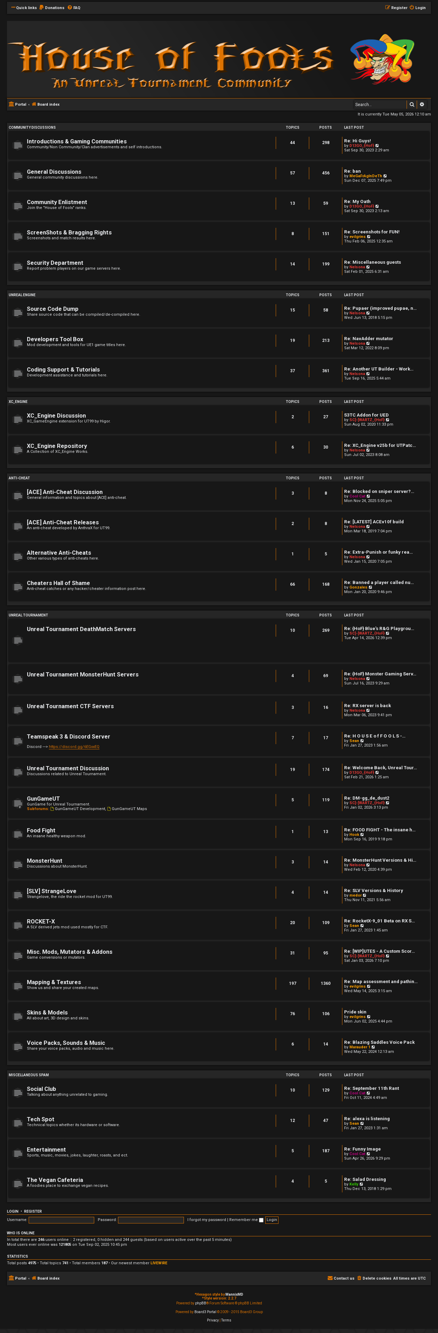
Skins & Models (47, 1012)
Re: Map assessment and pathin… (381, 981)
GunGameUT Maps (127, 809)
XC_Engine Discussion (56, 415)
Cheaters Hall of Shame (58, 583)
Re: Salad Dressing (365, 1179)
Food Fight (41, 830)
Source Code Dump (53, 309)
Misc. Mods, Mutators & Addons (69, 952)
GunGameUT (43, 798)
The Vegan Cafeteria (55, 1180)
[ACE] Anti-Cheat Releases (63, 522)
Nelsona (357, 267)
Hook (354, 834)
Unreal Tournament (28, 615)
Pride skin (355, 1011)
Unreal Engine (22, 295)
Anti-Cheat (19, 478)
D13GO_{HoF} (361, 145)
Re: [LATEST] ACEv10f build (374, 521)
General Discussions (54, 172)
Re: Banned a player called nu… (379, 582)
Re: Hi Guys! (357, 140)
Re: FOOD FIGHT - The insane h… (380, 829)
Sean (354, 741)
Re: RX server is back (367, 705)
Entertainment (46, 1149)
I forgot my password (206, 1220)
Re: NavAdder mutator (368, 338)
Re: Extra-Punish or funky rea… (378, 552)
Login (12, 1211)
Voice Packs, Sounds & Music (66, 1043)
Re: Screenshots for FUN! (372, 231)
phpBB (200, 1303)
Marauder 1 (359, 1047)
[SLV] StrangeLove (51, 891)
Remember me (246, 1220)
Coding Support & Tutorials (63, 369)
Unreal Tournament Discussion (68, 768)
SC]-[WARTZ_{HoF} (367, 420)
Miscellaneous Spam (29, 1075)
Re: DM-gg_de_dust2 (366, 798)
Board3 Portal (205, 1312)
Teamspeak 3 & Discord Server (68, 736)
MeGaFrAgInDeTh (365, 176)
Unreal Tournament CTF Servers (70, 706)
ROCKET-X (41, 921)
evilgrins (357, 236)
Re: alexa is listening (367, 1118)
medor (355, 895)
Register (33, 1211)
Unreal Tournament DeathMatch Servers (81, 629)
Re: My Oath (357, 201)
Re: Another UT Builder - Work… (379, 369)
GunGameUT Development (77, 809)
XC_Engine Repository (57, 446)
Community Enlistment (57, 202)
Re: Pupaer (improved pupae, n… (380, 308)
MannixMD (234, 1294)
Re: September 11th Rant (371, 1088)
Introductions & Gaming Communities (77, 141)
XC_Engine (18, 402)
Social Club (41, 1089)
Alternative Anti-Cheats (59, 552)
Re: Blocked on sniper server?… (379, 491)
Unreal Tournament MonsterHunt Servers (83, 674)
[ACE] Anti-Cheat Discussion (65, 492)
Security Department (55, 263)
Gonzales (358, 587)
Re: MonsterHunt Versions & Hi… (380, 860)
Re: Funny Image (362, 1149)
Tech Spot (40, 1119)
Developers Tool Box (55, 339)
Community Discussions (32, 127)
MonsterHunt (44, 861)
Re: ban (352, 171)
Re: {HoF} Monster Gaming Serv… (380, 673)
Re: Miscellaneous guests (372, 262)
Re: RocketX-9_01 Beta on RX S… (379, 920)
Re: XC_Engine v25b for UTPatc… (380, 445)
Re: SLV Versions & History (373, 890)
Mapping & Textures (54, 982)
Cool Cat (357, 496)
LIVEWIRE (158, 1263)
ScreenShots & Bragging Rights (69, 232)
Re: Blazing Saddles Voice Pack (379, 1042)
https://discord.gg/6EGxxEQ (74, 746)
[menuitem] (52, 8)
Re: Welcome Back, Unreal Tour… (380, 767)
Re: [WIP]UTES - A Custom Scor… (379, 951)
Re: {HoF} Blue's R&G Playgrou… (379, 628)
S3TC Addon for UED (366, 415)
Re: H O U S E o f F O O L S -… (375, 736)
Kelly (353, 1184)
